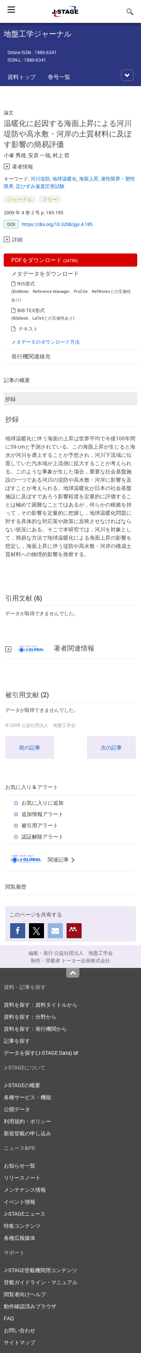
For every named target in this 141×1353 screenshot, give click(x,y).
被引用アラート (39, 825)
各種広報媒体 (19, 1237)
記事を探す (17, 1040)
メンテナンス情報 (25, 1189)
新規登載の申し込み (27, 1133)
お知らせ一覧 (19, 1165)
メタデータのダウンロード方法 (45, 341)
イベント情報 (19, 1201)
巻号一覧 (59, 76)
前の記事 (29, 747)
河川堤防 (40, 178)
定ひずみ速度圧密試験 (40, 186)
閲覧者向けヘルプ (25, 1294)
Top (72, 973)
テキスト (28, 328)
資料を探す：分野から (30, 1016)
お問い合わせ (19, 1330)
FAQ (9, 1318)
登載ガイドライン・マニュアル (40, 1282)
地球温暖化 (64, 178)
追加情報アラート (42, 814)
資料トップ (22, 76)
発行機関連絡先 (31, 356)
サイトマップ (19, 1342)
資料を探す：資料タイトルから (40, 1004)
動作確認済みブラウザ (30, 1306)
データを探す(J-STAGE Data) (41, 1052)
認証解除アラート (42, 836)
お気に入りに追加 (42, 802)
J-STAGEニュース (24, 1213)
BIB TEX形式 (31, 310)
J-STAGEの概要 (22, 1085)
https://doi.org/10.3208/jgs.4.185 (57, 224)
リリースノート (22, 1177)
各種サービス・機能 (27, 1097)
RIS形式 (26, 283)
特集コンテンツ (22, 1225)
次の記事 (111, 747)
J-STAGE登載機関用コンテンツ (40, 1270)
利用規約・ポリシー (27, 1121)
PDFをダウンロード (44, 260)
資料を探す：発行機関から (35, 1028)
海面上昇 (89, 178)
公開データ (17, 1109)
